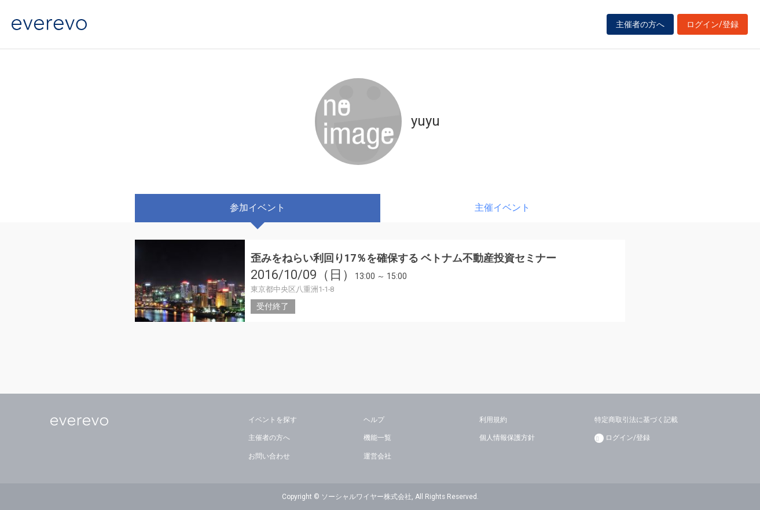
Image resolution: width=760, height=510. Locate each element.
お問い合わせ (269, 456)
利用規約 (493, 420)
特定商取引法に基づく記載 (636, 420)
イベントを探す (272, 420)
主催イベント (502, 207)
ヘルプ (374, 420)
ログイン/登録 (712, 24)
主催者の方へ (640, 24)
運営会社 (377, 456)
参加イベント (257, 207)
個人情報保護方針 (507, 438)
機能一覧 (377, 438)
